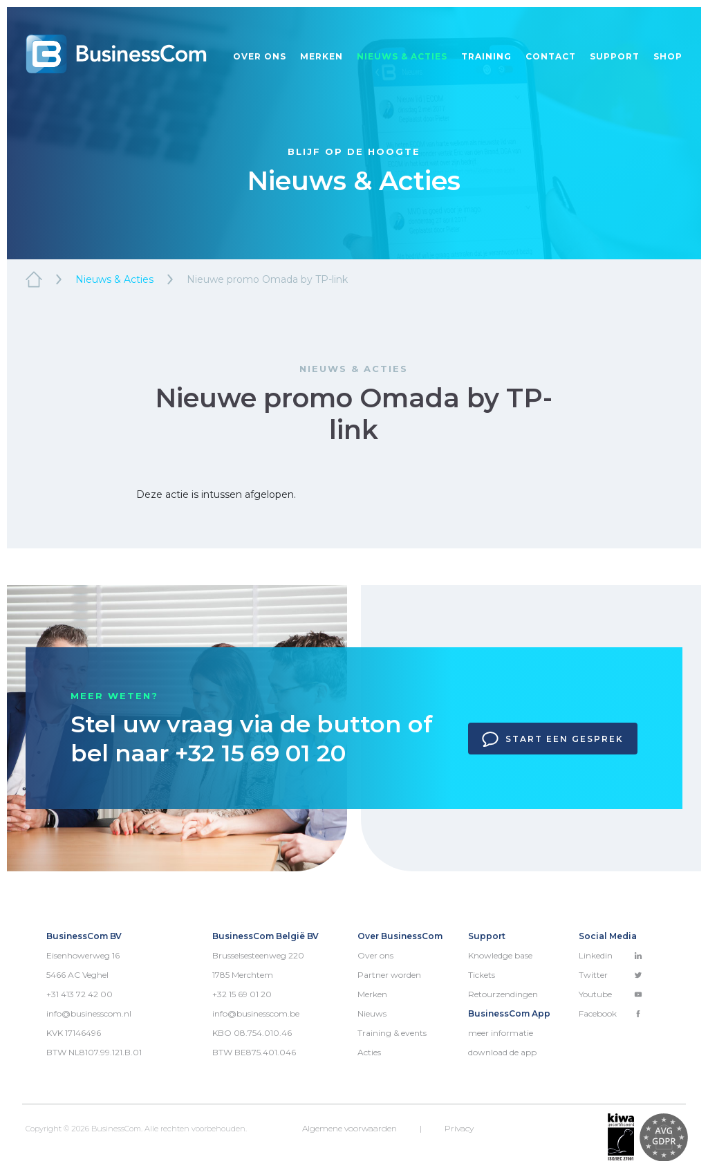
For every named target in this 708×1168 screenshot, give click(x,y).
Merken (321, 56)
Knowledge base (500, 955)
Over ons (259, 56)
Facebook (610, 1013)
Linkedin (610, 955)
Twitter (610, 975)
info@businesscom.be (255, 1013)
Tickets (481, 975)
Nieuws (371, 1013)
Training (486, 56)
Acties (369, 1052)
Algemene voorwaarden (349, 1128)
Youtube (610, 994)
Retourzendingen (503, 994)
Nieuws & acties (402, 56)
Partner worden (389, 975)
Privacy (459, 1128)
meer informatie (500, 1033)
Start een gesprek (553, 739)
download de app (502, 1052)
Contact (550, 56)
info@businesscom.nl (88, 1013)
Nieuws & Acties (114, 279)
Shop (667, 56)
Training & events (392, 1033)
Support (615, 56)
